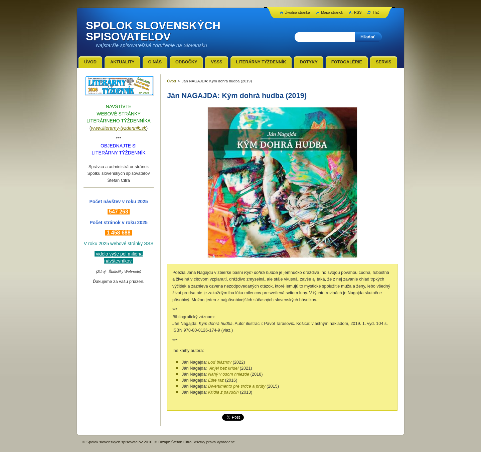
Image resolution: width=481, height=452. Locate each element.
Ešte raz (216, 380)
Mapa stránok (332, 12)
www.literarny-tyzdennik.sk (118, 128)
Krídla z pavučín (223, 392)
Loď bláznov (219, 362)
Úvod (171, 81)
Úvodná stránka (297, 12)
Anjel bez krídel (224, 368)
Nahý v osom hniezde (228, 374)
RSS (357, 12)
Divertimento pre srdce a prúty (236, 386)
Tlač (375, 12)
